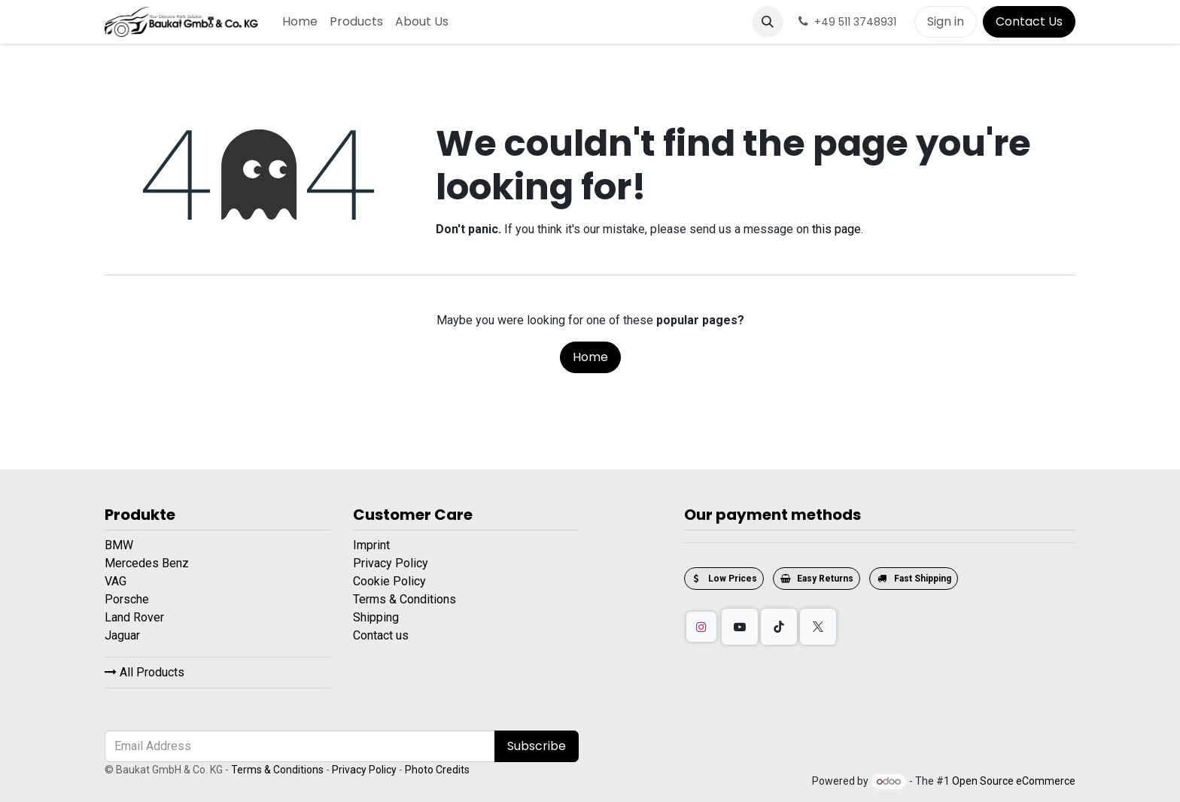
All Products (144, 672)
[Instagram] (701, 627)
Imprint (371, 545)
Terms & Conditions (404, 599)
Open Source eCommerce (1013, 781)
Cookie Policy (389, 581)
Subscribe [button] (536, 746)
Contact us (381, 635)
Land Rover (136, 617)
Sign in (945, 21)
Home (590, 357)
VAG (117, 581)
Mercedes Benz (148, 563)
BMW (120, 545)
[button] (767, 22)
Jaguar (124, 635)
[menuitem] (300, 22)
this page (836, 229)
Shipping (376, 617)
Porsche (128, 599)
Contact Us (1029, 21)
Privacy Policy (390, 563)
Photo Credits (437, 770)
